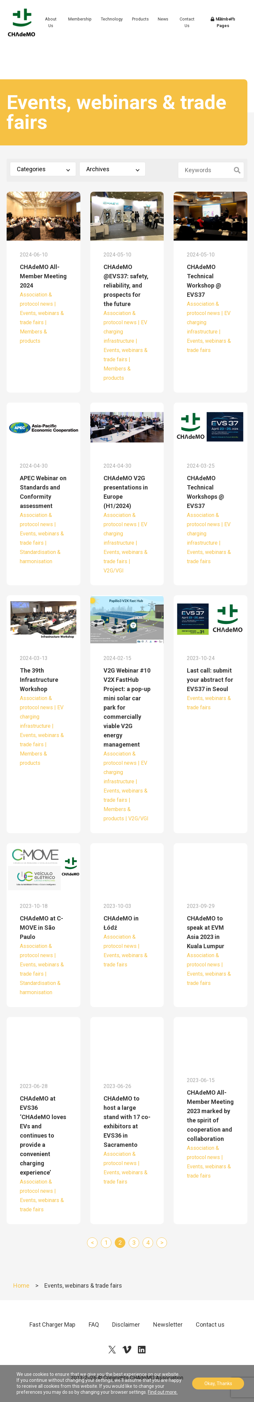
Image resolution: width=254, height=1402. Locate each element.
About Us (60, 29)
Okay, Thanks (218, 1383)
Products (149, 26)
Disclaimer (126, 1324)
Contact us (210, 1324)
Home (21, 1285)
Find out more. (163, 1392)
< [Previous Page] (92, 1242)
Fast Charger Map (52, 1324)
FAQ (94, 1324)
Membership (88, 26)
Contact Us (194, 29)
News (171, 26)
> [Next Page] (161, 1242)
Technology (120, 26)
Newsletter (168, 1324)
